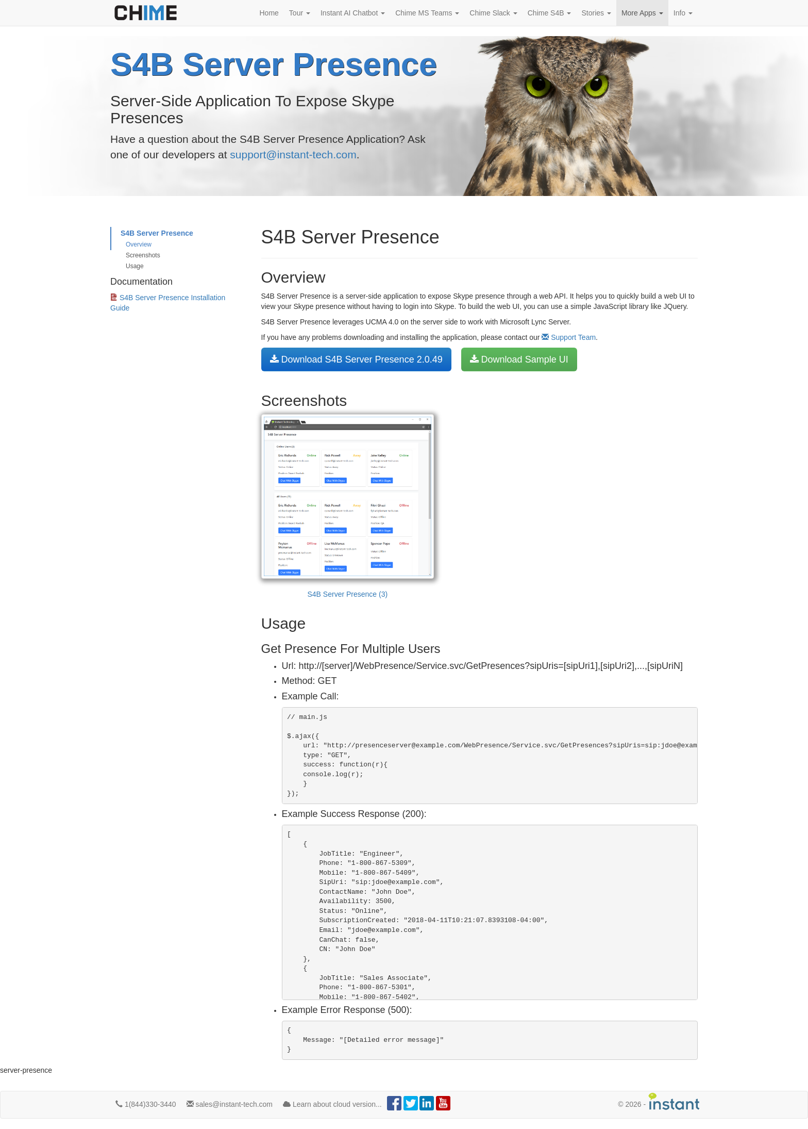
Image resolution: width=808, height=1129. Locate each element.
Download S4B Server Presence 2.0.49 (356, 359)
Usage (135, 266)
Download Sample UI (519, 359)
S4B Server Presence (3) (347, 506)
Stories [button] (596, 13)
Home (269, 13)
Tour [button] (299, 13)
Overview (139, 244)
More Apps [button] (642, 13)
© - (659, 1101)
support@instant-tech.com (293, 154)
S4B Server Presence (157, 233)
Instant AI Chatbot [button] (353, 13)
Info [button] (683, 13)
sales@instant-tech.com (230, 1104)
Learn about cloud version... (332, 1104)
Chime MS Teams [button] (427, 13)
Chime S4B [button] (549, 13)
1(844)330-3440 (145, 1104)
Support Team (569, 337)
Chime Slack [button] (493, 13)
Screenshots (143, 255)
